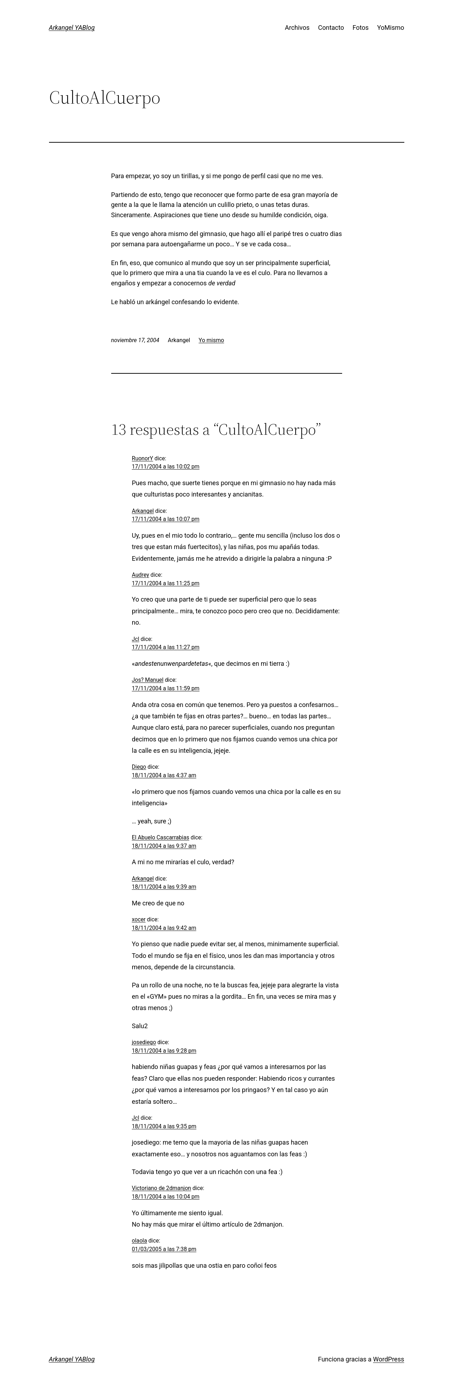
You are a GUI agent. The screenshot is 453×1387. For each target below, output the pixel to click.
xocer (139, 919)
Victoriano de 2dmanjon (161, 1188)
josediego (144, 1042)
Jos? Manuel (147, 679)
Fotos (360, 27)
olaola (139, 1240)
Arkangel (143, 511)
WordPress (388, 1359)
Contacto (331, 27)
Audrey (140, 574)
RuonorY (142, 458)
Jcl (135, 639)
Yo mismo (211, 340)
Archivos (297, 27)
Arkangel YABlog (72, 27)
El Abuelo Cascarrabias (160, 837)
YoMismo (390, 27)
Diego (139, 766)
